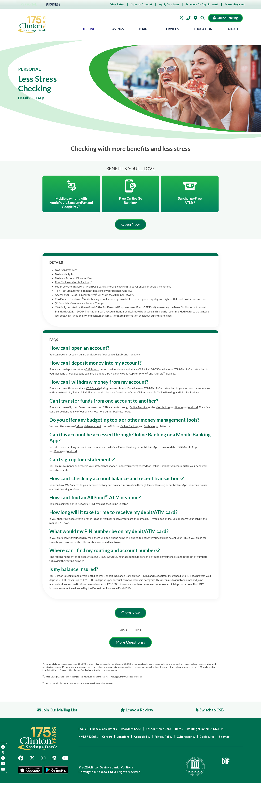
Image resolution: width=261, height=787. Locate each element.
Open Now (130, 225)
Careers (110, 738)
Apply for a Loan (169, 4)
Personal (29, 4)
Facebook (20, 761)
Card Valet (61, 300)
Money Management (88, 427)
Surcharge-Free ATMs (190, 200)
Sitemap (84, 746)
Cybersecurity (197, 738)
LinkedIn (54, 761)
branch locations (131, 355)
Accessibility (149, 738)
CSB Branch (92, 370)
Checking (87, 29)
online (82, 355)
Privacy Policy (172, 738)
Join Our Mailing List (61, 711)
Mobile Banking (190, 393)
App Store (30, 774)
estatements (61, 471)
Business (55, 4)
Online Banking (166, 393)
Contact (188, 18)
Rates (181, 18)
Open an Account (141, 4)
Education (203, 29)
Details (24, 98)
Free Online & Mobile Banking (73, 283)
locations (99, 412)
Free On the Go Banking (130, 200)
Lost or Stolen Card (166, 731)
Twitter (32, 761)
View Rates (117, 4)
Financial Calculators (106, 731)
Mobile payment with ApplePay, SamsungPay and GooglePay (71, 202)
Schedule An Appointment (202, 4)
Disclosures (221, 738)
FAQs (41, 98)
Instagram (43, 761)
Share (123, 631)
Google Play (56, 774)
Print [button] (138, 631)
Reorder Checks (136, 731)
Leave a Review (140, 711)
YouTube (65, 761)
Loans (144, 29)
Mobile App (127, 374)
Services (171, 29)
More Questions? (130, 643)
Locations (195, 18)
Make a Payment (235, 4)
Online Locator (119, 504)
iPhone (143, 374)
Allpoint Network (123, 295)
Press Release (163, 316)
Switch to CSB (210, 711)
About (233, 29)
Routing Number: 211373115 (218, 731)
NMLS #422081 (89, 738)
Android (159, 374)
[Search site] (203, 18)
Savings (117, 29)
